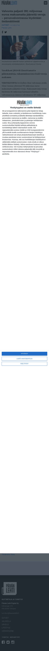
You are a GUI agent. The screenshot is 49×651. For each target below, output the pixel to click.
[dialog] (24, 325)
